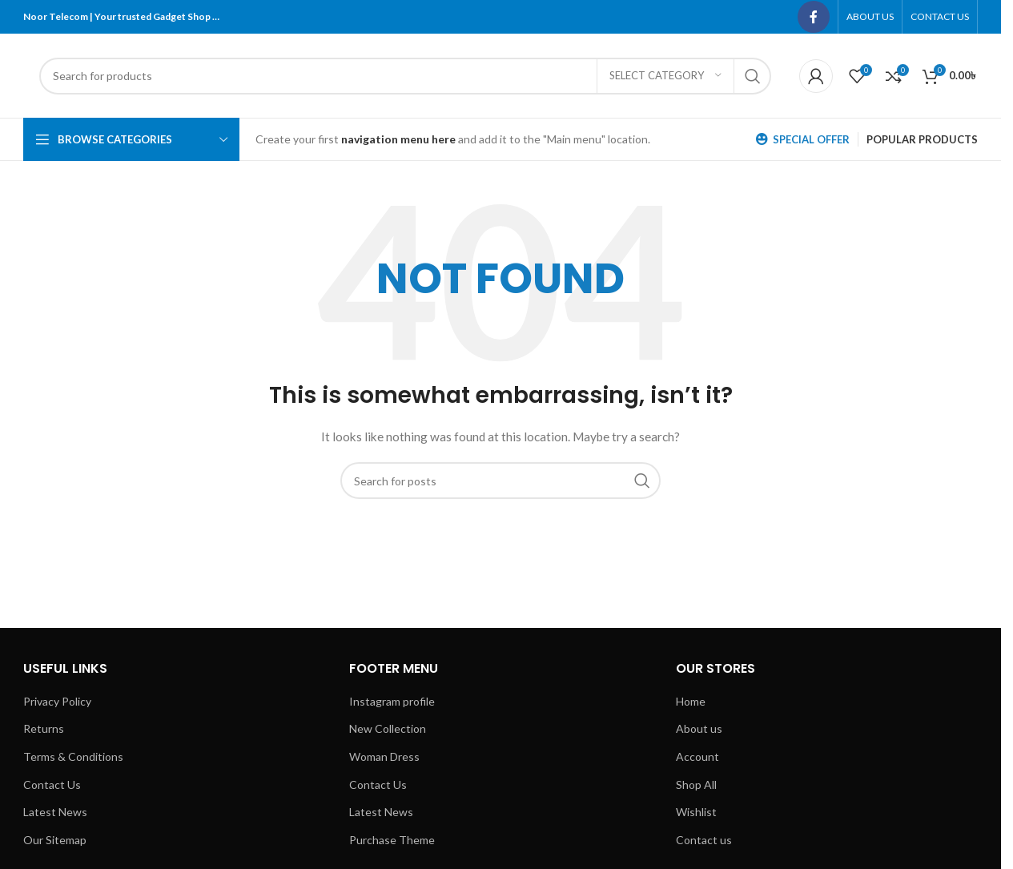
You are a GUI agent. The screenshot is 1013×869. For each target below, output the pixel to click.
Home (690, 701)
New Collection (387, 728)
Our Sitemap (54, 840)
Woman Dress (384, 756)
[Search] (405, 76)
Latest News (55, 812)
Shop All (696, 784)
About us (699, 728)
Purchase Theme (392, 840)
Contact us (704, 840)
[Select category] (665, 76)
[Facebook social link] (814, 17)
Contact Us (52, 784)
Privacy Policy (57, 701)
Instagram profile (392, 701)
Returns (43, 728)
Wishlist (696, 812)
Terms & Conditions (73, 756)
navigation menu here (398, 139)
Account (697, 756)
